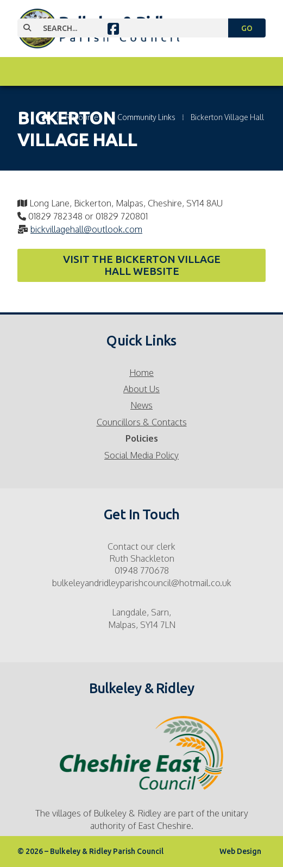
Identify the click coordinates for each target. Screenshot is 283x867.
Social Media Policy (141, 455)
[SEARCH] (129, 27)
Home (141, 372)
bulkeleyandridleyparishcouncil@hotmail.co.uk (141, 582)
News (141, 405)
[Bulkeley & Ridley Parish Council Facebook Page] (113, 30)
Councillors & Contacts (142, 422)
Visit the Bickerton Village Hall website (142, 265)
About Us (141, 389)
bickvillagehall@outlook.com (86, 229)
